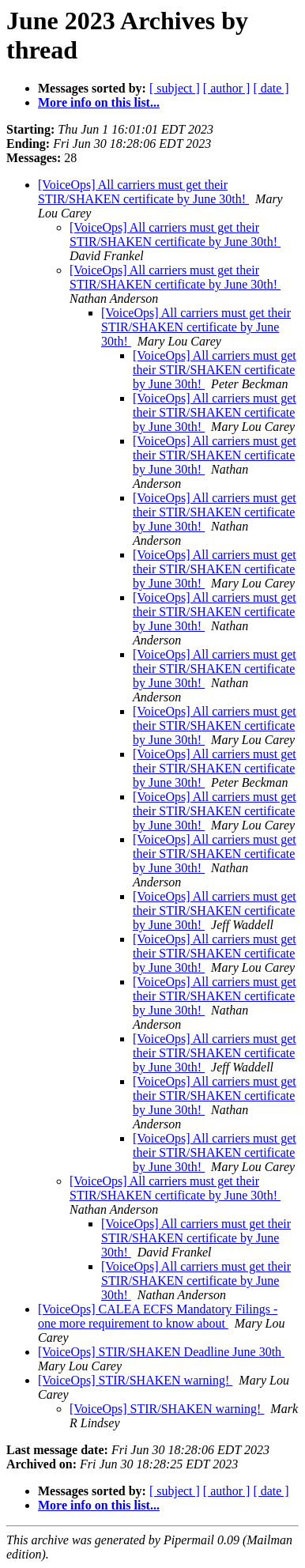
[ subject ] (174, 88)
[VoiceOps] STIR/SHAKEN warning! (135, 1380)
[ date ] (270, 88)
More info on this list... (99, 102)
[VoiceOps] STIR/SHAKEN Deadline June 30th (161, 1351)
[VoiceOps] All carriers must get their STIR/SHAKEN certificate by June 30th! (143, 192)
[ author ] (226, 88)
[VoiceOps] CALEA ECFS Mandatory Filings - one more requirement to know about (157, 1316)
